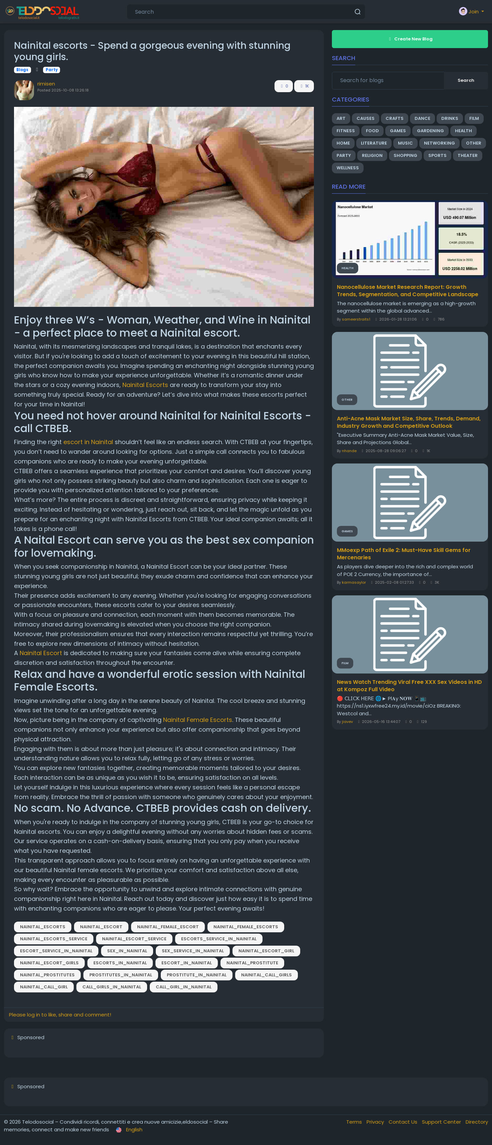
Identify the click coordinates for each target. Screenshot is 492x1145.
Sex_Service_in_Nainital (193, 951)
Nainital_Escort (101, 927)
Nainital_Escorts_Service (53, 939)
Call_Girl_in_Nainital (183, 987)
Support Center (442, 1121)
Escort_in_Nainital (186, 963)
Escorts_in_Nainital (120, 963)
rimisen (46, 83)
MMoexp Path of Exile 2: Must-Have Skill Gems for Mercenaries (404, 554)
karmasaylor (354, 582)
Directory (477, 1121)
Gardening (430, 131)
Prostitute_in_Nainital (196, 975)
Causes (366, 118)
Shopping (405, 155)
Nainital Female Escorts (197, 720)
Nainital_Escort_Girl (266, 951)
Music (405, 143)
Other (473, 143)
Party (52, 69)
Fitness (346, 131)
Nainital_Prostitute (252, 963)
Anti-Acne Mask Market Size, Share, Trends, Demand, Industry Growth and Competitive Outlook (409, 422)
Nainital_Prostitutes (47, 975)
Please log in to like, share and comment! (60, 1014)
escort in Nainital (88, 442)
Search (466, 80)
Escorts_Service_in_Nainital (219, 939)
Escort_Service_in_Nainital (56, 951)
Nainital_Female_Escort (168, 927)
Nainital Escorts (145, 385)
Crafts (395, 118)
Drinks (449, 118)
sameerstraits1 (356, 319)
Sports (437, 155)
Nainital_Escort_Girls (49, 963)
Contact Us (404, 1121)
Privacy (376, 1121)
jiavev (347, 721)
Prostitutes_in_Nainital (120, 975)
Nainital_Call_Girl (44, 987)
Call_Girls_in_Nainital (111, 987)
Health (463, 131)
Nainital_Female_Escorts (245, 927)
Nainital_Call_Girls (266, 975)
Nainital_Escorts (42, 927)
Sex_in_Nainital (127, 951)
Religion (372, 155)
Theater (468, 155)
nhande (349, 450)
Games (398, 131)
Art (341, 118)
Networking (439, 143)
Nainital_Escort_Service (134, 939)
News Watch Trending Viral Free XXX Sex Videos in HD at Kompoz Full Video (409, 686)
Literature (374, 143)
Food (372, 131)
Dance (422, 118)
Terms (354, 1121)
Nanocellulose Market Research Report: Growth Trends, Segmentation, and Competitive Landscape (407, 290)
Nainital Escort (41, 653)
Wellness (348, 168)
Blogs (22, 69)
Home (343, 143)
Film (474, 118)
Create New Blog (410, 39)
